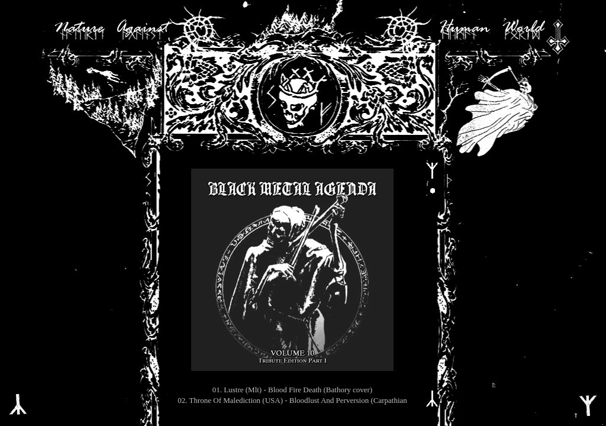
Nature (79, 28)
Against (142, 28)
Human (464, 28)
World (522, 28)
